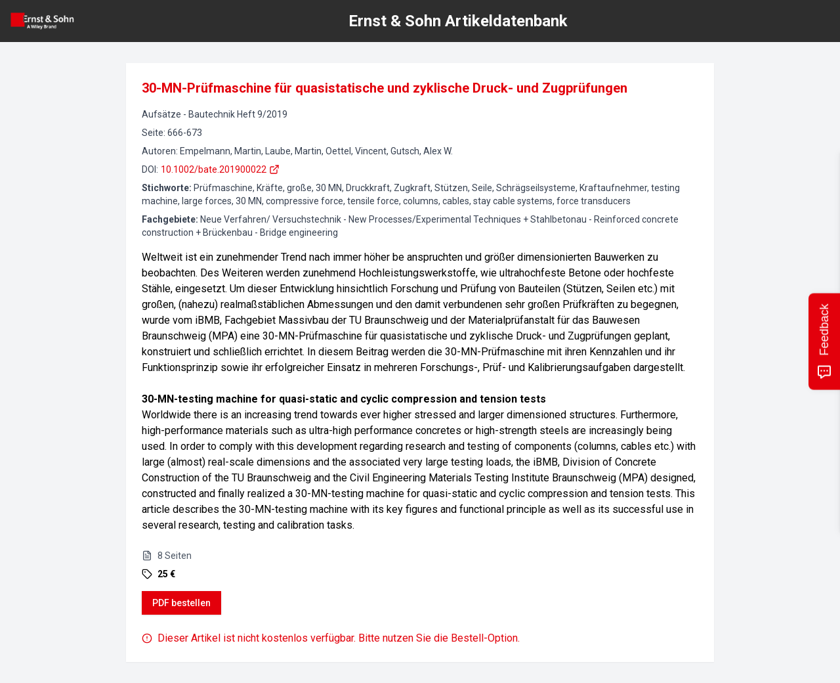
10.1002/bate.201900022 (220, 169)
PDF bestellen (181, 603)
